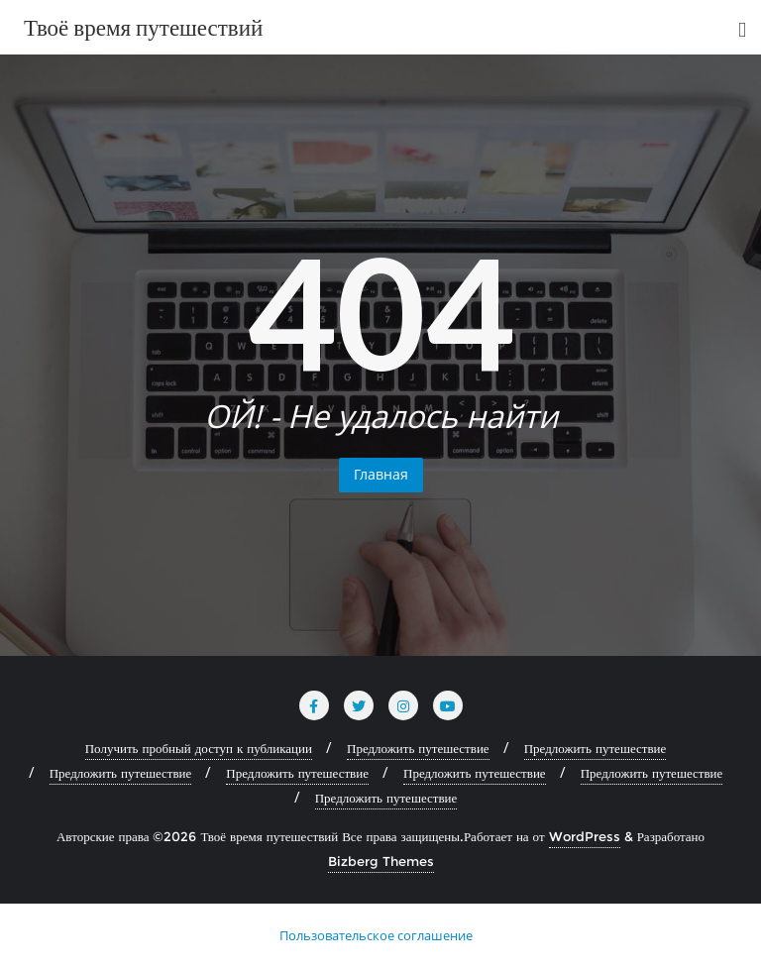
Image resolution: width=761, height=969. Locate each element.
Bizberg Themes (381, 861)
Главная (381, 474)
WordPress (584, 836)
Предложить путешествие (418, 748)
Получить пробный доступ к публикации (198, 748)
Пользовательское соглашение (376, 935)
